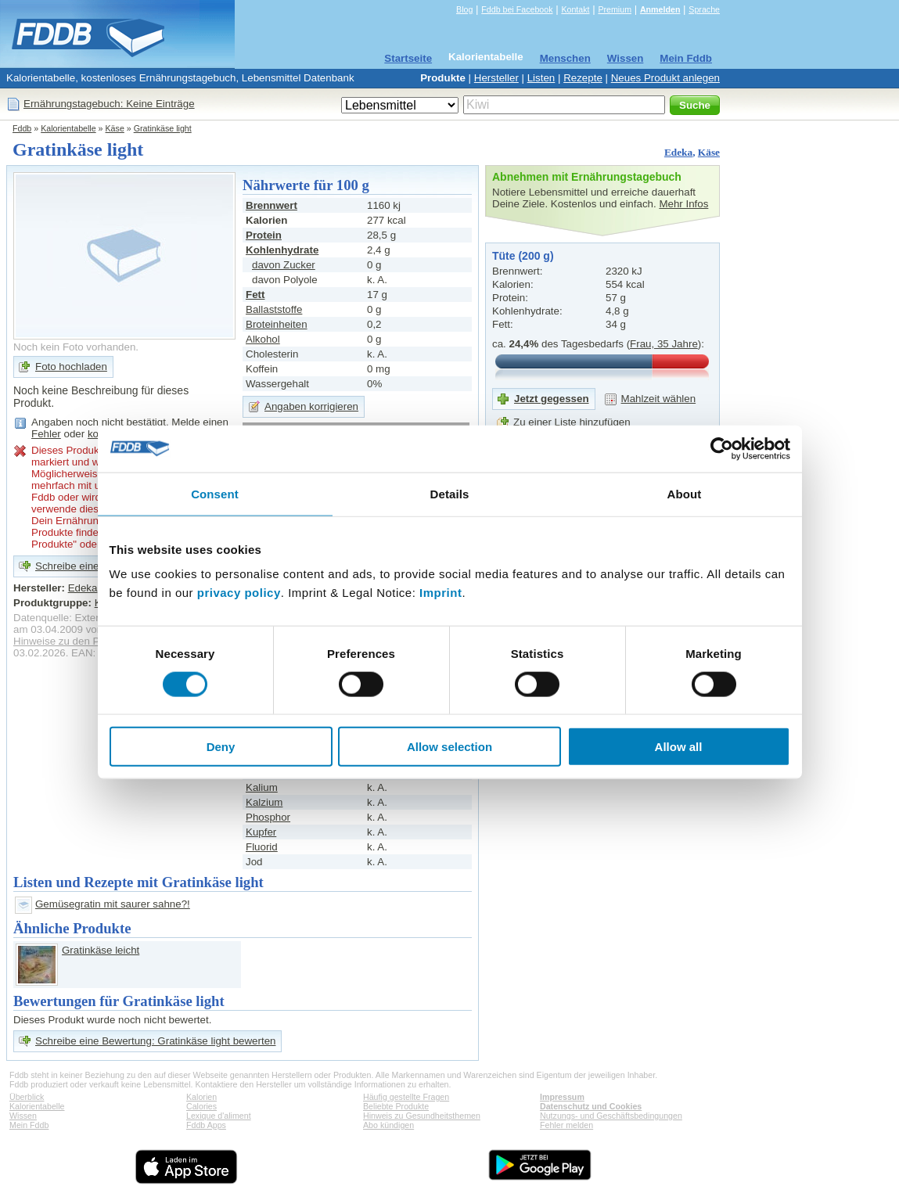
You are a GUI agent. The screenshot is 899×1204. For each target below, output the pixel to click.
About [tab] (684, 493)
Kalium (262, 787)
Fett (255, 294)
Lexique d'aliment (218, 1115)
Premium (614, 9)
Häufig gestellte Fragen (406, 1097)
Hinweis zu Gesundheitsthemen (421, 1115)
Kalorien (201, 1097)
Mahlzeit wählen (658, 398)
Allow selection (449, 746)
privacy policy (239, 592)
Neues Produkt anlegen (665, 78)
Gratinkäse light (163, 128)
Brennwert (271, 205)
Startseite (408, 58)
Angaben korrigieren (311, 406)
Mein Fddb (686, 58)
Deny (221, 746)
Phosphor (268, 817)
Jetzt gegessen (551, 398)
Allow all (679, 746)
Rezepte (582, 78)
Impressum (562, 1097)
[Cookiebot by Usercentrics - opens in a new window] (721, 448)
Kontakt (575, 9)
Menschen (565, 58)
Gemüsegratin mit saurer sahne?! (112, 904)
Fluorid (262, 847)
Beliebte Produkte (396, 1106)
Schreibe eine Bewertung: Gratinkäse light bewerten (155, 1041)
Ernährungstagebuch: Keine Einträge (109, 104)
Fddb (22, 128)
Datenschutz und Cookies (591, 1106)
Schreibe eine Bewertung (93, 566)
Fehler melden (566, 1125)
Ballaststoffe (274, 309)
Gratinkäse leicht (100, 950)
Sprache (704, 9)
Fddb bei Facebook (516, 9)
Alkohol (263, 339)
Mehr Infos (683, 204)
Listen (541, 78)
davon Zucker (283, 265)
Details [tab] (449, 493)
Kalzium (264, 802)
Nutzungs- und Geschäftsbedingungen (611, 1115)
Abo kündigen (388, 1125)
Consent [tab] (215, 493)
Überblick (26, 1097)
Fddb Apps (206, 1125)
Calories (201, 1106)
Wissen (625, 58)
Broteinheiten (276, 324)
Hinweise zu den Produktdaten (84, 641)
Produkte (443, 78)
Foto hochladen (71, 366)
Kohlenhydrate (282, 250)
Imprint (440, 592)
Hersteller (496, 78)
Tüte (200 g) (523, 256)
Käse (115, 128)
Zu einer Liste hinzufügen (572, 422)
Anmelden (660, 9)
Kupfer (261, 832)
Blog (464, 9)
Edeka (678, 152)
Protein (264, 235)
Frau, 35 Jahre (664, 344)
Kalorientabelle (485, 57)
